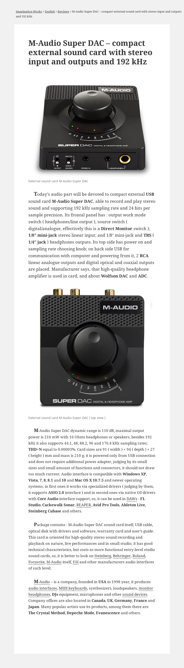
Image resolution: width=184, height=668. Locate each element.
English (50, 11)
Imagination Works (29, 11)
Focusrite (36, 561)
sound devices (134, 594)
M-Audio (54, 561)
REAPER (83, 504)
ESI (76, 561)
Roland (138, 555)
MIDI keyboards (73, 588)
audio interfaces (42, 588)
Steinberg (102, 555)
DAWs (132, 498)
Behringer (122, 555)
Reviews (63, 11)
